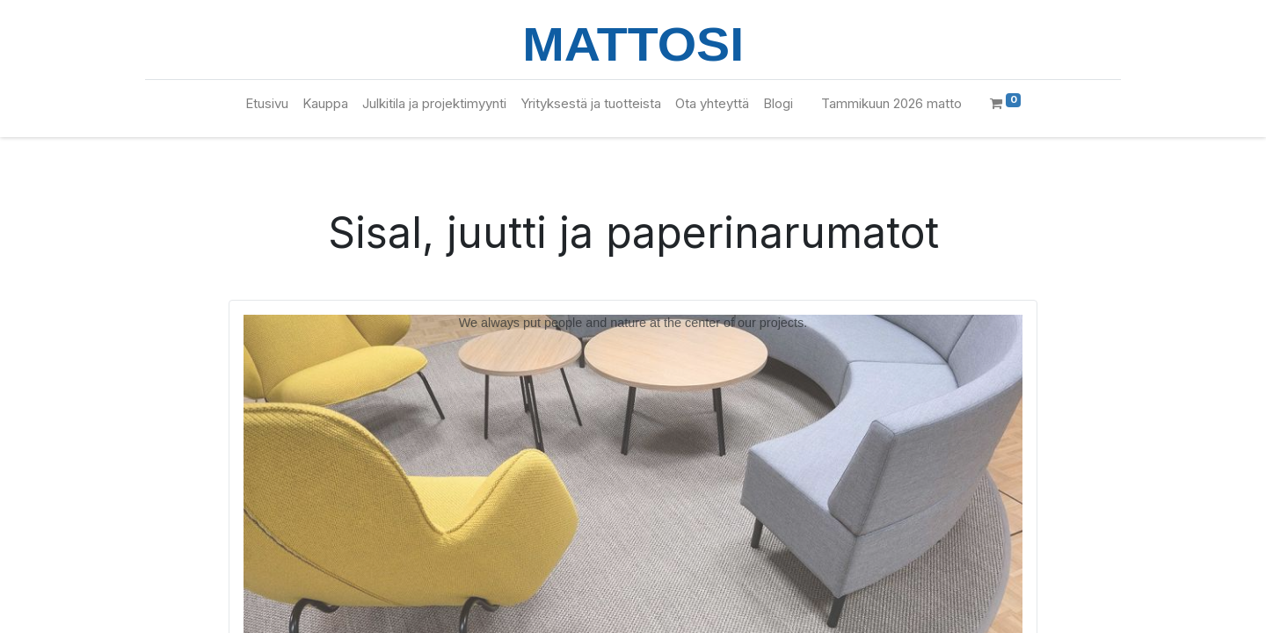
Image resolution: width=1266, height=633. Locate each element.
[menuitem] (266, 104)
